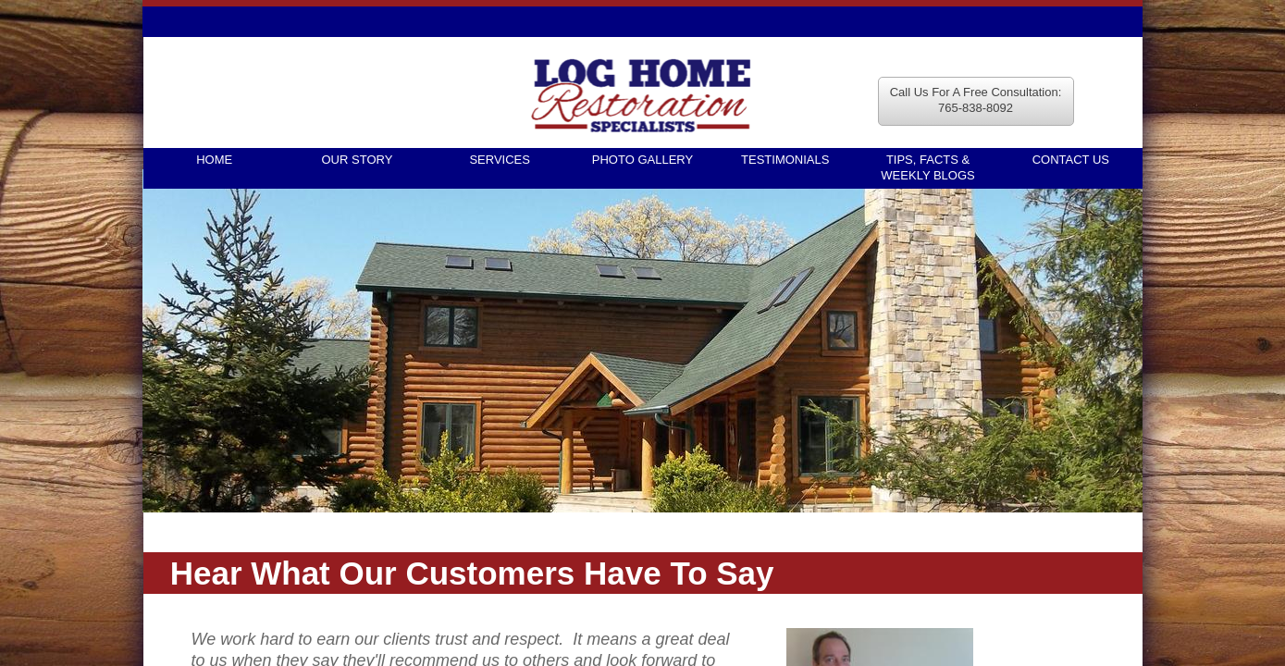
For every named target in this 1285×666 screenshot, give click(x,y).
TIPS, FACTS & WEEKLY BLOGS (927, 167)
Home (214, 159)
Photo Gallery (642, 159)
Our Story (357, 159)
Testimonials (785, 159)
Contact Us (1070, 159)
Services (499, 159)
